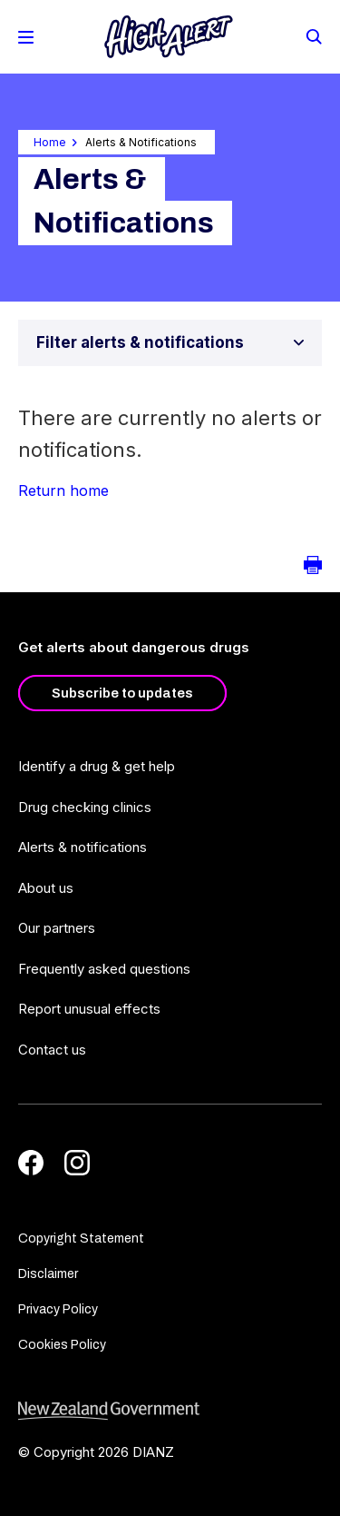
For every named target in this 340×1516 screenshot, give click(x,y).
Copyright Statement (81, 1238)
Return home (63, 490)
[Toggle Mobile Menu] (26, 37)
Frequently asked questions (104, 968)
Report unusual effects (89, 1008)
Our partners (56, 927)
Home (50, 142)
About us (45, 888)
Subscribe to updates (122, 693)
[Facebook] (31, 1162)
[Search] (313, 35)
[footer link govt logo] (170, 1411)
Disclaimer (48, 1274)
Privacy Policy (58, 1309)
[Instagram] (77, 1162)
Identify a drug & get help (96, 766)
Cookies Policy (62, 1345)
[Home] (168, 36)
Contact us (52, 1049)
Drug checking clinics (84, 807)
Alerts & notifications (82, 847)
